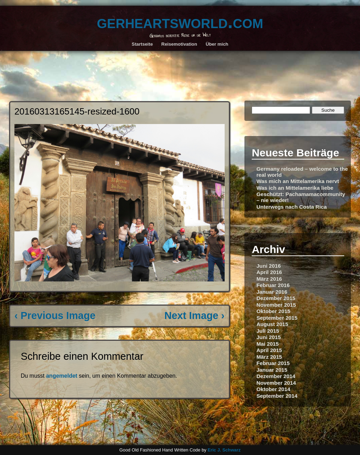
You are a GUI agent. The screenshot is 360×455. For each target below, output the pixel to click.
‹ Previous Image (54, 315)
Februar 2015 (273, 363)
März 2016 (269, 279)
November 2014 (276, 383)
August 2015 (272, 324)
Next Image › (194, 315)
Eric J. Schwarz (223, 450)
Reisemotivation (179, 44)
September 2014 (276, 396)
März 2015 (269, 357)
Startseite (142, 44)
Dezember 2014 (275, 376)
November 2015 (276, 305)
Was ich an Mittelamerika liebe (294, 188)
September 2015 (276, 318)
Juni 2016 (268, 266)
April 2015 (269, 350)
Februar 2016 (273, 285)
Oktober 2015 (273, 311)
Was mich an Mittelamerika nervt (297, 181)
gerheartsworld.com (180, 21)
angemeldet (61, 376)
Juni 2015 (268, 337)
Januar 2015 (271, 370)
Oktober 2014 (273, 389)
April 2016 (269, 272)
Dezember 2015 (275, 298)
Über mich (217, 44)
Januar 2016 (271, 292)
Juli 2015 (267, 331)
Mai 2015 (267, 344)
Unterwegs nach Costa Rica (291, 207)
